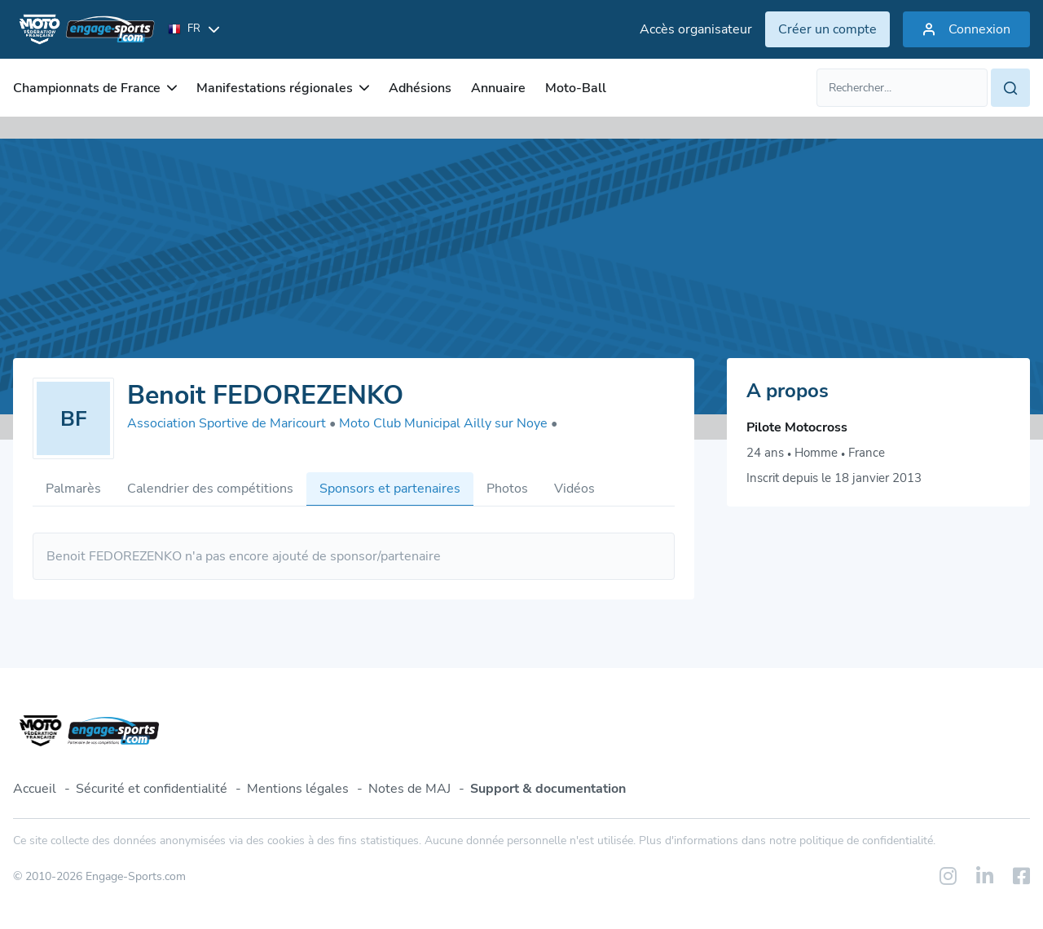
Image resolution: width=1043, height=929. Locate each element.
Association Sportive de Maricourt (231, 423)
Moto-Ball (575, 88)
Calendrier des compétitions (210, 489)
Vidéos (574, 489)
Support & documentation (548, 789)
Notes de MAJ (409, 789)
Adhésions (420, 88)
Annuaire (498, 88)
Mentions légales (298, 789)
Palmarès (73, 489)
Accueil (34, 789)
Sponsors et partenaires (389, 489)
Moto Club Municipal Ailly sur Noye (448, 423)
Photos (507, 489)
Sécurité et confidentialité (151, 789)
